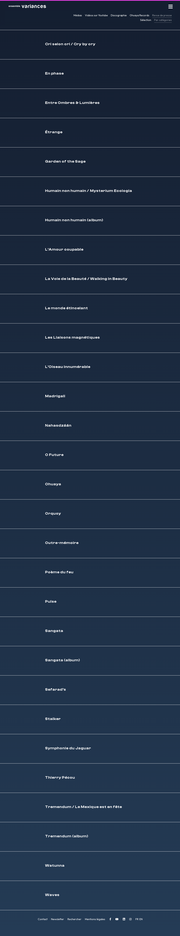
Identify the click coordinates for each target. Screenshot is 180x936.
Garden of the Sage (65, 162)
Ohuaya (53, 485)
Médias (78, 15)
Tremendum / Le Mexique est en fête (83, 807)
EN (141, 920)
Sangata (54, 631)
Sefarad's (55, 690)
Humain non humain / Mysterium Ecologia (88, 191)
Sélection (145, 20)
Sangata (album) (62, 661)
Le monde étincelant (66, 309)
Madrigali (55, 397)
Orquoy (53, 514)
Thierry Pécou (60, 778)
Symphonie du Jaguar (68, 749)
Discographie (119, 15)
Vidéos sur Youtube (96, 15)
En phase (54, 74)
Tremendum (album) (67, 837)
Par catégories (163, 20)
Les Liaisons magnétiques (72, 338)
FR (137, 920)
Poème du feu (59, 573)
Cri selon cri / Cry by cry (70, 45)
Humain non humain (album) (74, 221)
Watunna (55, 866)
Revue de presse (162, 15)
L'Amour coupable (64, 250)
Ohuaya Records (139, 15)
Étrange (53, 133)
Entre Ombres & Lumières (72, 103)
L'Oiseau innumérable (68, 367)
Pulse (51, 602)
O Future (54, 455)
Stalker (53, 719)
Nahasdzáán (58, 426)
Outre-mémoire (62, 543)
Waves (52, 895)
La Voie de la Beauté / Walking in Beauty (86, 279)
